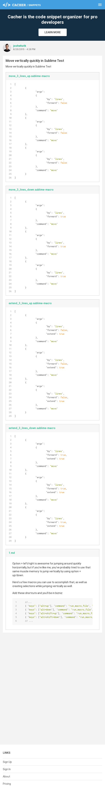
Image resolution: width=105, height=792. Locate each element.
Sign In (7, 769)
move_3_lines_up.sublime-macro (29, 76)
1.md (12, 553)
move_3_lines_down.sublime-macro (31, 189)
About (6, 776)
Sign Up (7, 762)
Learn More (53, 32)
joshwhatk (19, 45)
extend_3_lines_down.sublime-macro (32, 428)
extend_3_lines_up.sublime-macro (30, 303)
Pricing (7, 783)
